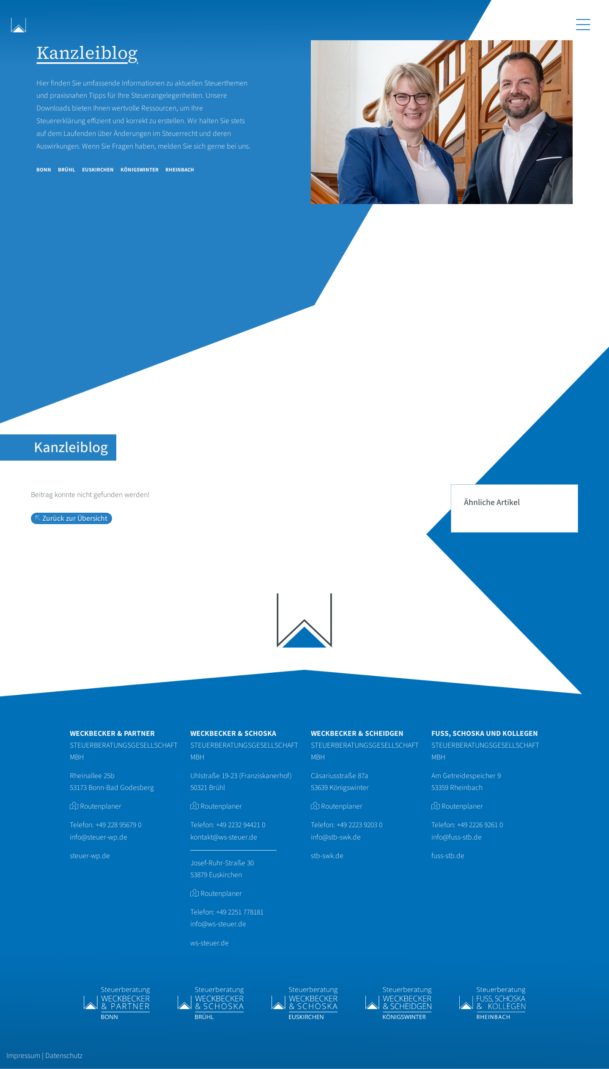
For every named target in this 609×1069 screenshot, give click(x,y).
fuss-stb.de (447, 856)
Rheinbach (179, 170)
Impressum (23, 1055)
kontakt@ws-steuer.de (223, 837)
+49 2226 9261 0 (480, 825)
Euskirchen (98, 170)
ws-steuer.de (209, 943)
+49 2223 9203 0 (359, 825)
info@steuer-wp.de (98, 837)
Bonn (43, 170)
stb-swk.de (327, 856)
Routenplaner (100, 806)
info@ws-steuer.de (218, 924)
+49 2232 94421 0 (240, 825)
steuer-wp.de (90, 856)
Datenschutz (63, 1055)
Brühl (66, 170)
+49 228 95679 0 (118, 825)
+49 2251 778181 (239, 912)
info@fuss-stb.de (456, 837)
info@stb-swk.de (336, 837)
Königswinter (140, 170)
